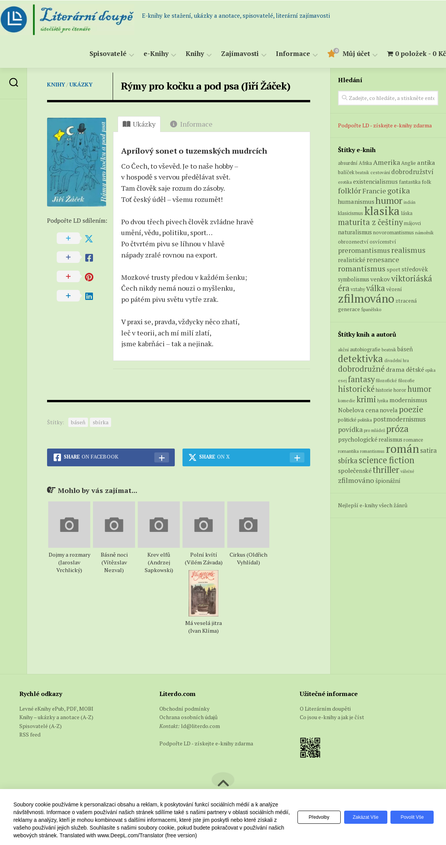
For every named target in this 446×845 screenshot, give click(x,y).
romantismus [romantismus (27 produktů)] (361, 268)
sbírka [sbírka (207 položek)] (348, 460)
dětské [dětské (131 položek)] (415, 369)
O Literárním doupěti (325, 708)
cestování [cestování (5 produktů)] (380, 172)
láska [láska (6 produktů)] (406, 213)
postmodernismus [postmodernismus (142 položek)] (399, 419)
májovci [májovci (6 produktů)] (412, 223)
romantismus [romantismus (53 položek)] (372, 451)
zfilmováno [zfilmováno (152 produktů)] (366, 298)
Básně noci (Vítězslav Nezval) (114, 562)
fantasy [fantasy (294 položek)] (361, 379)
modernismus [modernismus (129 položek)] (408, 400)
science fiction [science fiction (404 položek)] (386, 460)
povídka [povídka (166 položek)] (350, 429)
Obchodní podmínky (184, 708)
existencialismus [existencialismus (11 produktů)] (375, 181)
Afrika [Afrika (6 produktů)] (365, 163)
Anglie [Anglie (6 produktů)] (408, 163)
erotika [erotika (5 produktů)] (345, 182)
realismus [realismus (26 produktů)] (408, 250)
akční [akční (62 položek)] (343, 349)
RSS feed (30, 734)
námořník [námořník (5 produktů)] (424, 232)
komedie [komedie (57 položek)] (346, 400)
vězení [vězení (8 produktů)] (394, 289)
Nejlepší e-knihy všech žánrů (372, 505)
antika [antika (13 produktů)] (426, 162)
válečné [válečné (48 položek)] (407, 471)
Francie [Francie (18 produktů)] (374, 190)
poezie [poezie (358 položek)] (411, 409)
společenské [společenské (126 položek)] (355, 470)
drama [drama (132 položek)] (395, 369)
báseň (78, 422)
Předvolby (313, 817)
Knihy (179, 54)
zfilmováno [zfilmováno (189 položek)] (356, 480)
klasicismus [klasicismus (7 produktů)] (350, 213)
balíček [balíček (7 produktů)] (346, 172)
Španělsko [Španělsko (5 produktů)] (371, 309)
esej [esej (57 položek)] (342, 380)
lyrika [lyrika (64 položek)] (382, 400)
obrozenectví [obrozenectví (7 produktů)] (353, 241)
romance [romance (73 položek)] (413, 440)
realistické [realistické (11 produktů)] (351, 260)
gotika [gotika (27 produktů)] (398, 190)
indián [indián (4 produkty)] (410, 202)
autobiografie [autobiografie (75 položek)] (365, 349)
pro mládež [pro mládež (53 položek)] (374, 430)
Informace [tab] (191, 124)
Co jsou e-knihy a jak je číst (332, 717)
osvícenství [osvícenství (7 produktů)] (383, 241)
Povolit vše (410, 817)
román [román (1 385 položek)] (402, 448)
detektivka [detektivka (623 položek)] (360, 358)
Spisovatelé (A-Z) (40, 726)
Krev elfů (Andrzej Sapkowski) (159, 562)
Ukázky (81, 84)
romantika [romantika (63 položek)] (348, 451)
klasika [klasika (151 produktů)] (382, 210)
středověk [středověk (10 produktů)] (415, 269)
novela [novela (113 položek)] (389, 410)
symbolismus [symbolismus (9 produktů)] (353, 279)
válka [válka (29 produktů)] (375, 288)
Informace (277, 54)
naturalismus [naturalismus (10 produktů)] (355, 232)
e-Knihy (140, 54)
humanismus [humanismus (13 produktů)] (356, 201)
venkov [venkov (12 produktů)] (380, 279)
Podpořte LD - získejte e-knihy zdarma (385, 125)
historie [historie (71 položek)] (384, 390)
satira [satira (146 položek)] (428, 450)
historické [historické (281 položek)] (356, 389)
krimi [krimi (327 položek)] (366, 399)
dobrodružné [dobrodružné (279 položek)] (361, 369)
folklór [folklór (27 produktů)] (349, 190)
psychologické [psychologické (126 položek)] (357, 439)
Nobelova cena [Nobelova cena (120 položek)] (358, 410)
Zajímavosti (224, 54)
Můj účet (341, 54)
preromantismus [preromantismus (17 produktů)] (364, 250)
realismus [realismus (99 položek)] (390, 439)
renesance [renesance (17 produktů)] (383, 259)
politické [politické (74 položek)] (347, 419)
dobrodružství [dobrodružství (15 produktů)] (412, 171)
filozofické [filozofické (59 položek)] (386, 380)
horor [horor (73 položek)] (400, 390)
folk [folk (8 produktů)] (426, 181)
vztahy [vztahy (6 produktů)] (358, 289)
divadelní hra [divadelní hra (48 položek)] (396, 360)
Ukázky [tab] (139, 124)
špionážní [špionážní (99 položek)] (387, 480)
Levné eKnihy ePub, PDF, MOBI (56, 708)
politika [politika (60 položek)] (365, 420)
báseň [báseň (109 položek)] (405, 349)
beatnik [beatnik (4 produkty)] (362, 172)
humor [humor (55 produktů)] (388, 200)
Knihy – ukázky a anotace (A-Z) (56, 717)
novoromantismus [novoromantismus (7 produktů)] (393, 232)
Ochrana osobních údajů (188, 717)
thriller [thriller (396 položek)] (386, 469)
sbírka (100, 422)
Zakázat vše (362, 817)
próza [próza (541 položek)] (397, 428)
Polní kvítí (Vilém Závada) (204, 558)
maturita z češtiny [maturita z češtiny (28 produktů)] (370, 222)
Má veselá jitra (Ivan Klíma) (203, 626)
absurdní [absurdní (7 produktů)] (348, 162)
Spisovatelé (92, 54)
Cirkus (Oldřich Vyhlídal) (248, 558)
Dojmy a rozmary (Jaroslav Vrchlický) (69, 562)
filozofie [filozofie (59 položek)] (406, 380)
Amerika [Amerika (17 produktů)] (386, 162)
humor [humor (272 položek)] (419, 389)
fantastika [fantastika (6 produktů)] (410, 182)
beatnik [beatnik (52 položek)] (389, 349)
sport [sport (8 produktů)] (393, 269)
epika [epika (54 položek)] (430, 370)
